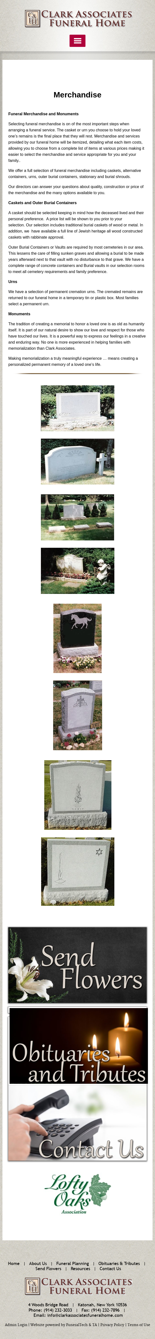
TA (94, 1325)
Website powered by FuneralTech (59, 1325)
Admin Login (16, 1325)
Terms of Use (139, 1325)
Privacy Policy (112, 1325)
